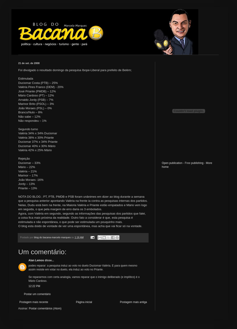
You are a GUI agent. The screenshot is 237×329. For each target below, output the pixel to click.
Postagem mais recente (33, 302)
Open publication (172, 163)
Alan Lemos (36, 260)
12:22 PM (34, 286)
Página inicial (84, 302)
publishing (197, 163)
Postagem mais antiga (133, 302)
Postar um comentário (37, 294)
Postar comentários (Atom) (45, 308)
